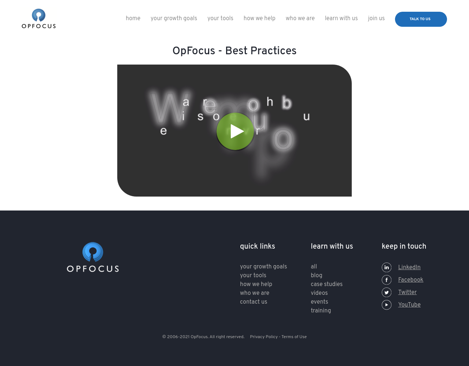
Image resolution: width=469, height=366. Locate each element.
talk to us (420, 19)
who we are (300, 18)
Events (319, 302)
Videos (319, 293)
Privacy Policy (264, 337)
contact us (253, 302)
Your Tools (220, 18)
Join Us (376, 18)
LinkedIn (401, 267)
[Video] (234, 131)
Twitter (399, 292)
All (314, 267)
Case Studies (327, 284)
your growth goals (263, 267)
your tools (253, 275)
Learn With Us (341, 18)
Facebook (403, 280)
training (321, 311)
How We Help (260, 18)
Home (133, 18)
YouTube (401, 305)
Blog (316, 275)
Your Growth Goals (174, 18)
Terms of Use (294, 337)
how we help (256, 284)
